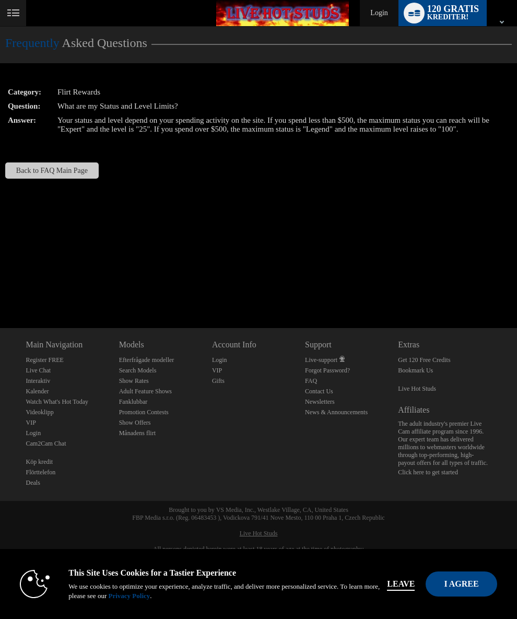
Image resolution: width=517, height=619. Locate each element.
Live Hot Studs (417, 388)
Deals (33, 482)
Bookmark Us (415, 370)
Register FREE (45, 360)
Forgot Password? (327, 370)
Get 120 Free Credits (424, 360)
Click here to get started (428, 472)
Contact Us (319, 391)
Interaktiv (38, 380)
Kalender (37, 391)
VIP (31, 422)
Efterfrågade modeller (146, 360)
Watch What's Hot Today (57, 401)
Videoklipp (40, 412)
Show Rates (134, 380)
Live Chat (38, 370)
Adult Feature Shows (145, 391)
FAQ (311, 380)
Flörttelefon (41, 472)
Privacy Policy (129, 596)
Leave (401, 583)
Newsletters (320, 401)
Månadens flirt (137, 433)
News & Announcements (336, 412)
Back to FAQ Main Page (52, 170)
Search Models (138, 370)
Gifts (218, 380)
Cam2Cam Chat (46, 443)
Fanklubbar (133, 401)
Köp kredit (39, 461)
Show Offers (135, 422)
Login (378, 13)
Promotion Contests (144, 412)
